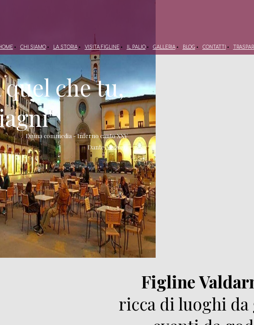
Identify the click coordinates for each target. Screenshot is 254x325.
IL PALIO (136, 47)
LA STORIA (65, 47)
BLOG (189, 47)
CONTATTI (214, 47)
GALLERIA (164, 47)
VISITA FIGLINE (102, 47)
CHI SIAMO (33, 47)
